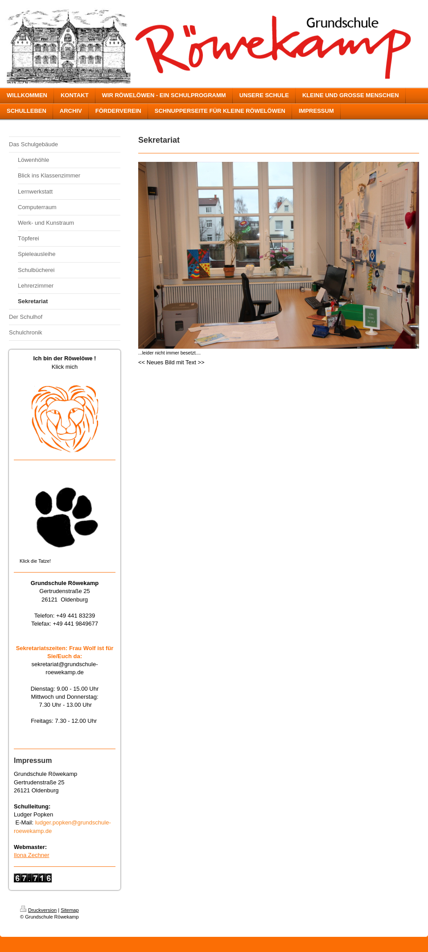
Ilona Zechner (31, 855)
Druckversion (38, 910)
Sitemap (69, 910)
